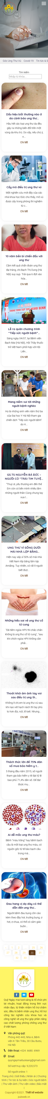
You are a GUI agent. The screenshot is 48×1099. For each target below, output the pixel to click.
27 (8, 952)
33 (25, 957)
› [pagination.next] (32, 957)
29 (24, 952)
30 (32, 952)
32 (17, 957)
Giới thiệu (20, 1076)
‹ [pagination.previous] (5, 947)
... (26, 947)
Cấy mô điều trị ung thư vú (24, 187)
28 (16, 952)
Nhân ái (31, 1076)
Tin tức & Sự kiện (17, 1080)
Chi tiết (24, 142)
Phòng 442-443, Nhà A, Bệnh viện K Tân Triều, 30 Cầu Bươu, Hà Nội (25, 1041)
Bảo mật (41, 1083)
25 (33, 947)
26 (41, 947)
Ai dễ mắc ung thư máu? (24, 835)
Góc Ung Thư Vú (12, 60)
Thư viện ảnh (10, 1083)
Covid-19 (29, 60)
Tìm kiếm (24, 72)
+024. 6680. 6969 (30, 1050)
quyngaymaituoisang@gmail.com (26, 1060)
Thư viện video (27, 1083)
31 (40, 952)
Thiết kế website (34, 1092)
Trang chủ (18, 35)
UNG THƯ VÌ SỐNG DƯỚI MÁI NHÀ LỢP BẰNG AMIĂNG (24, 551)
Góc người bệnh (37, 1080)
